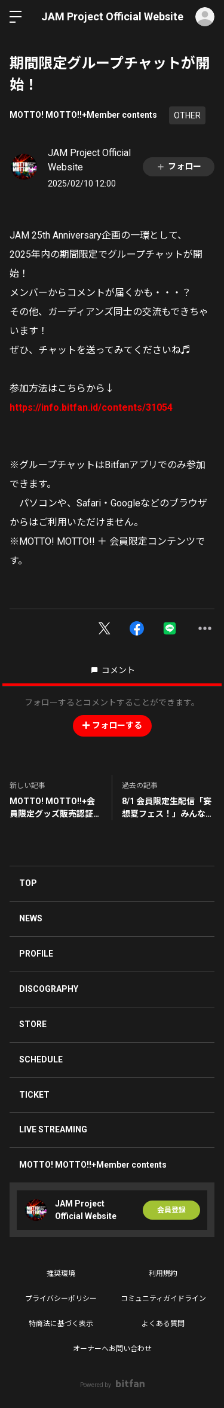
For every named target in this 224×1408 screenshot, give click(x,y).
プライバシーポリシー (61, 1298)
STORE (33, 1024)
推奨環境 (61, 1273)
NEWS (30, 918)
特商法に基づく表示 (61, 1324)
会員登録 (171, 1210)
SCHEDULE (41, 1059)
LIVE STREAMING (53, 1129)
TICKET (34, 1094)
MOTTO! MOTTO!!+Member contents (83, 115)
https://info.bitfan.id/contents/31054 (91, 407)
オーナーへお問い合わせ (112, 1349)
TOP (28, 883)
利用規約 (163, 1273)
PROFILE (36, 953)
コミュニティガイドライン (163, 1298)
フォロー (178, 166)
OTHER (187, 115)
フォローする (112, 725)
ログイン (204, 16)
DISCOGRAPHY (48, 989)
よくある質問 (163, 1324)
